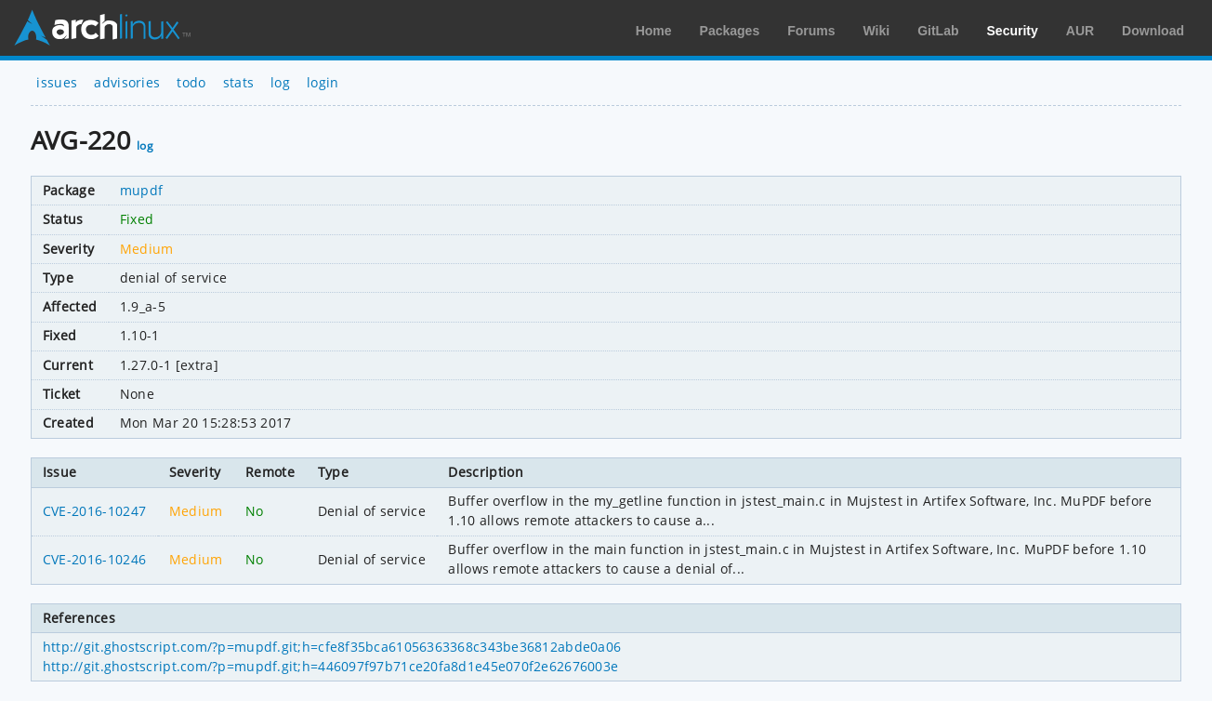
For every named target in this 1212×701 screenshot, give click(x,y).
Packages (730, 30)
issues (56, 82)
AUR (1080, 30)
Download (1153, 30)
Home (654, 30)
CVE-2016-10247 (94, 511)
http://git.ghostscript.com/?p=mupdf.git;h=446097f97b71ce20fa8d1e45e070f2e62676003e (330, 666)
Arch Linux (102, 27)
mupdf (142, 190)
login (323, 82)
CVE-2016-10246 (94, 559)
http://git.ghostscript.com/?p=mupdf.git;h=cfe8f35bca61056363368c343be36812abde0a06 (332, 646)
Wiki (876, 30)
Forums (811, 30)
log (280, 82)
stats (239, 82)
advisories (127, 82)
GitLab (937, 30)
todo (191, 82)
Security (1012, 30)
